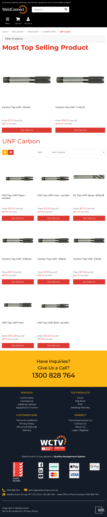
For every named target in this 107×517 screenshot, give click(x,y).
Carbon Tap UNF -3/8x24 (52, 259)
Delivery (26, 430)
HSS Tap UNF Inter (13, 322)
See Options (27, 130)
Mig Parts (80, 401)
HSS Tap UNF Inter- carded (53, 195)
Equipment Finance (27, 407)
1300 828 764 (53, 375)
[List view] (11, 152)
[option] (27, 94)
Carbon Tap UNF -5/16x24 (17, 259)
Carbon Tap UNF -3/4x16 (16, 107)
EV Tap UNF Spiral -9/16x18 (88, 195)
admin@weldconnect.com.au (43, 490)
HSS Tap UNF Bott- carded (53, 322)
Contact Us (80, 423)
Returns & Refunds (27, 426)
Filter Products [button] (14, 38)
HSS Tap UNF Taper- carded (14, 197)
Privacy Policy (26, 423)
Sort (40, 152)
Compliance (26, 401)
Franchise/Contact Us (80, 420)
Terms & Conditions (26, 420)
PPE (80, 404)
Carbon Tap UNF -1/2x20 (87, 259)
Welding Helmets (80, 407)
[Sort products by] (77, 152)
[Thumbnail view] (5, 152)
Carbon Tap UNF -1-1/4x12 (70, 107)
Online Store (27, 397)
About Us (80, 426)
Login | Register (80, 430)
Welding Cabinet (27, 404)
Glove (80, 397)
